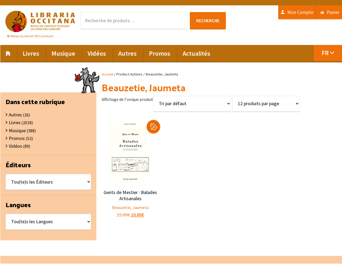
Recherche (207, 20)
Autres (15, 115)
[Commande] (192, 104)
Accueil (107, 74)
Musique (17, 130)
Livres (15, 122)
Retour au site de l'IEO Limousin (32, 36)
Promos (17, 138)
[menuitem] (327, 53)
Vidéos (15, 146)
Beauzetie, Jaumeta (130, 207)
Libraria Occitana (40, 21)
